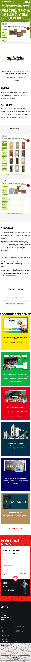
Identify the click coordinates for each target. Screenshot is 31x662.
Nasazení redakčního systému (10, 303)
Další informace (3, 653)
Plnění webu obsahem (5, 300)
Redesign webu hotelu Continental (15, 443)
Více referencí (15, 528)
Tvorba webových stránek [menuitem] (20, 626)
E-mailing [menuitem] (2, 631)
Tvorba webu (15, 293)
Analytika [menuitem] (2, 630)
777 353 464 (3, 615)
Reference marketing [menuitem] (4, 639)
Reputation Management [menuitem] (5, 635)
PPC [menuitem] (1, 627)
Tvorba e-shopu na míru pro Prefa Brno (15, 407)
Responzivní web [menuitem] (18, 630)
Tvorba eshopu (15, 345)
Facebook (3, 619)
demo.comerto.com (16, 248)
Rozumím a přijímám (14, 655)
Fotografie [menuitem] (2, 632)
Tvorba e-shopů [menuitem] (18, 627)
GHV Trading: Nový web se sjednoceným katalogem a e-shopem (15, 338)
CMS (21, 345)
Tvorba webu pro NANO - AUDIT (15, 513)
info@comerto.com (5, 617)
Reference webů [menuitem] (18, 634)
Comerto (3, 5)
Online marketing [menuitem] (4, 624)
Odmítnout (15, 657)
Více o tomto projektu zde (11, 275)
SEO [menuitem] (1, 626)
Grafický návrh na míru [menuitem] (19, 631)
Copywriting (20, 381)
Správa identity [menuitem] (3, 636)
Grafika (19, 345)
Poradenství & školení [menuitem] (5, 641)
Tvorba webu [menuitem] (18, 624)
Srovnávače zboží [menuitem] (4, 634)
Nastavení (15, 659)
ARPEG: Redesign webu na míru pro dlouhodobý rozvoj (15, 374)
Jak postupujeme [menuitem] (18, 632)
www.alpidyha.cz (15, 80)
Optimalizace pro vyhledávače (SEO (16, 300)
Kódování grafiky (26, 300)
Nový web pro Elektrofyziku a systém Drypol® (15, 478)
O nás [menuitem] (16, 641)
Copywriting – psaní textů (21, 303)
